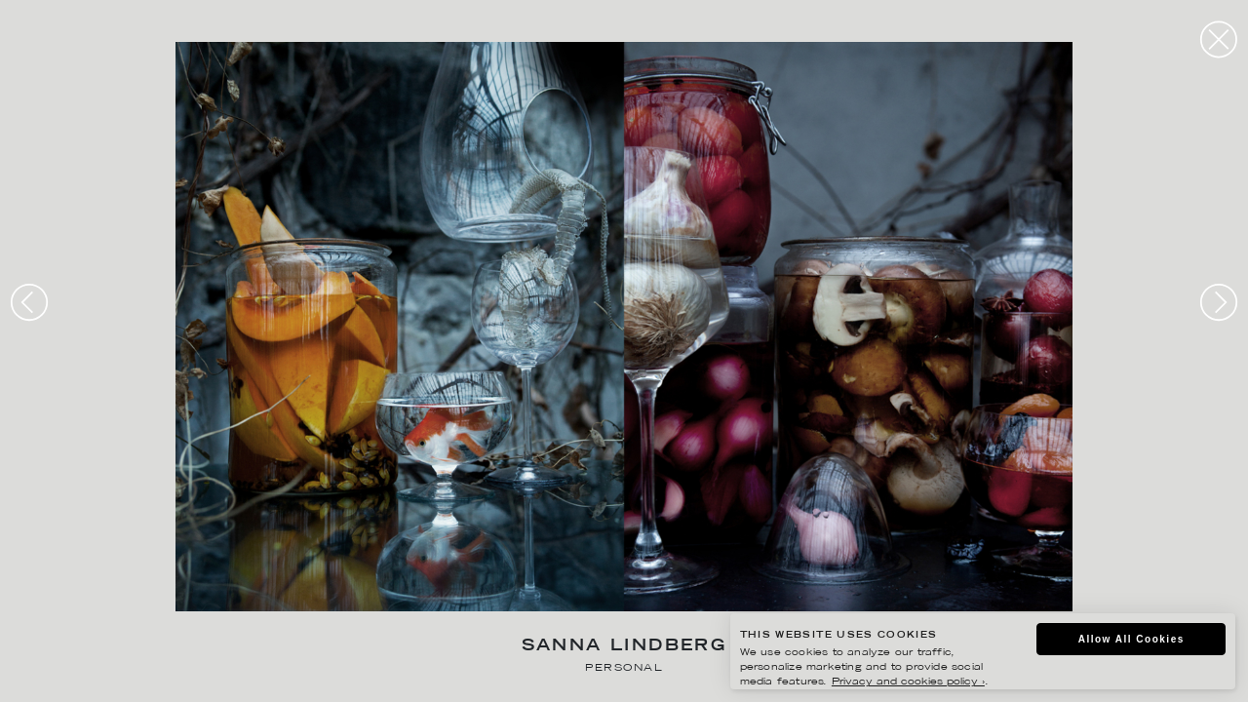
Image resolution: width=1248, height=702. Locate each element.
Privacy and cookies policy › (908, 682)
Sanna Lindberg (624, 647)
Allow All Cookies (1131, 639)
